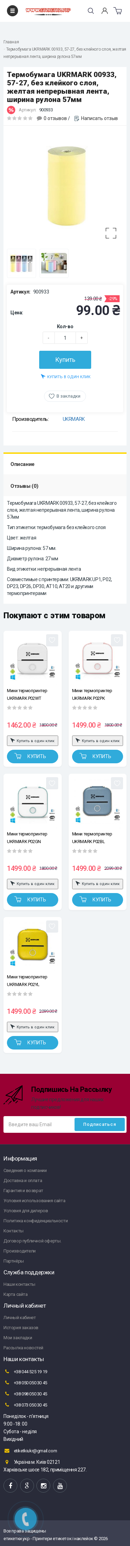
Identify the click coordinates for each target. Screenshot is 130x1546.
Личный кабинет (19, 1317)
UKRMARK (74, 419)
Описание (22, 464)
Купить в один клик (65, 376)
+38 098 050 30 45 (25, 1393)
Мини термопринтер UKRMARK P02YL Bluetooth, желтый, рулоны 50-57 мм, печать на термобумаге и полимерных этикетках (31, 980)
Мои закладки (17, 1337)
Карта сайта (15, 1294)
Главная (11, 42)
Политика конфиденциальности (35, 1220)
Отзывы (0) (24, 486)
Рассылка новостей (23, 1347)
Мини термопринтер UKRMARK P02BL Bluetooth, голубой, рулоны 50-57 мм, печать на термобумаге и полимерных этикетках (96, 837)
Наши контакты (19, 1284)
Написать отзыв (99, 118)
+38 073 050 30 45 (25, 1404)
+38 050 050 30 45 (25, 1382)
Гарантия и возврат (23, 1190)
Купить (65, 359)
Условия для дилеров (25, 1210)
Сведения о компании (24, 1170)
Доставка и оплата (22, 1180)
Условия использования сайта (34, 1200)
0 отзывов (55, 118)
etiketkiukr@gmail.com (30, 1450)
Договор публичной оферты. (32, 1240)
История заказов (20, 1327)
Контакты (13, 1230)
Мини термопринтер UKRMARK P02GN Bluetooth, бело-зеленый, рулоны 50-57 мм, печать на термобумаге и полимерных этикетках (31, 837)
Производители (19, 1251)
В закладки (68, 396)
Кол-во (65, 326)
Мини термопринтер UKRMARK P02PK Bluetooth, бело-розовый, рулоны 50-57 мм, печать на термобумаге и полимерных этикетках (97, 694)
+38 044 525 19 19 (25, 1371)
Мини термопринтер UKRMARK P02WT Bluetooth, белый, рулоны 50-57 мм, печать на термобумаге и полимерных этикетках (32, 694)
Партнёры (13, 1261)
